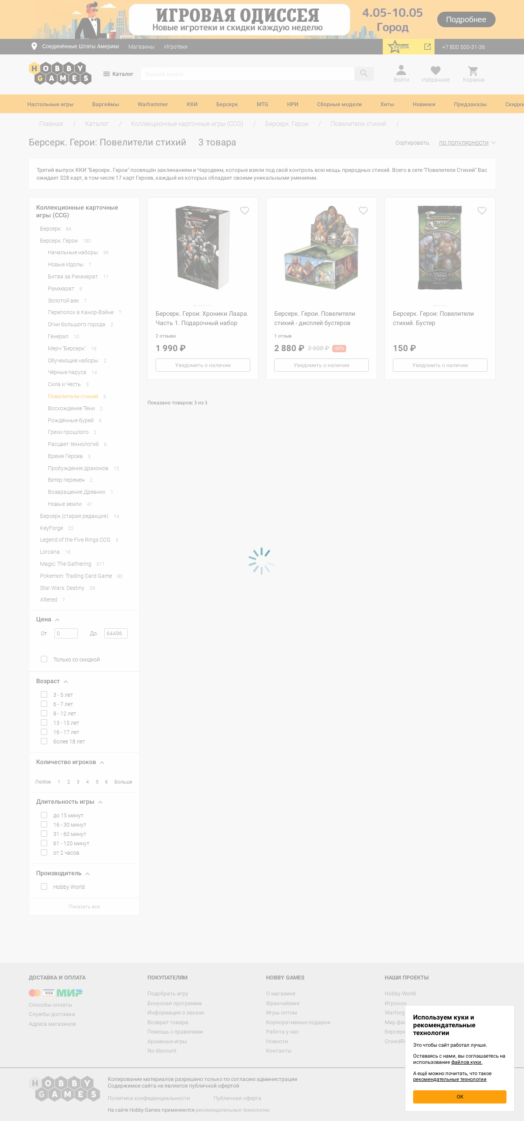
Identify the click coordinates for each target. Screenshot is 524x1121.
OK (460, 1097)
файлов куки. (466, 1062)
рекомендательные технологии (450, 1079)
